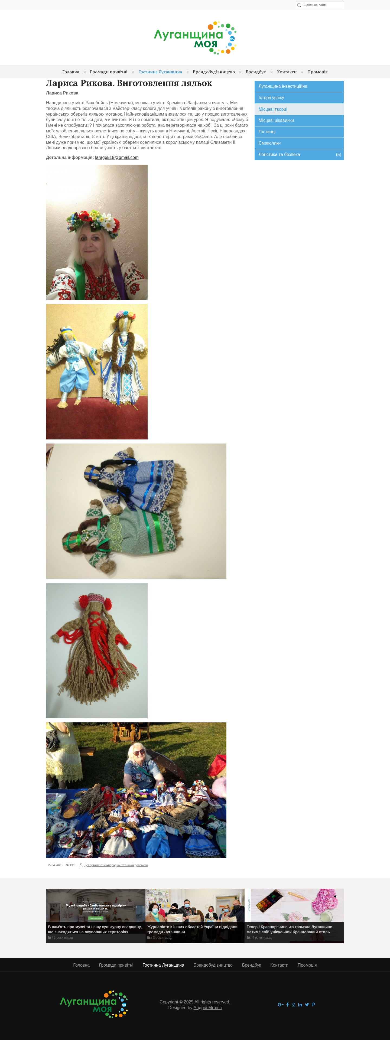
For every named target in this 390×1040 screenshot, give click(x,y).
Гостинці (267, 131)
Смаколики (270, 143)
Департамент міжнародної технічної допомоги (116, 865)
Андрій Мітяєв (208, 1007)
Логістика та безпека (300, 155)
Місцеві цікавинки (276, 120)
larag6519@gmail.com (116, 157)
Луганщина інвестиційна (283, 86)
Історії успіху (271, 97)
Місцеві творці (273, 109)
